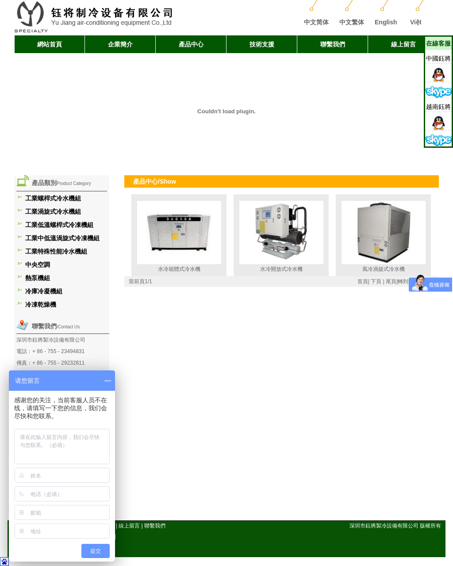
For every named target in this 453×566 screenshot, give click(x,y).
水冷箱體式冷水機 (179, 269)
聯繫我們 (332, 44)
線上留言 (403, 44)
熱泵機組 (37, 277)
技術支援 (262, 44)
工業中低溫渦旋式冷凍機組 (62, 238)
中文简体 (316, 22)
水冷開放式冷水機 (281, 269)
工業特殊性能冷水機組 (56, 251)
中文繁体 (351, 22)
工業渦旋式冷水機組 (53, 211)
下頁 (376, 281)
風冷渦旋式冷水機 (383, 269)
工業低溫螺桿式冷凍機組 (59, 224)
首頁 (362, 281)
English (386, 22)
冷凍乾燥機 (40, 304)
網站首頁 (49, 44)
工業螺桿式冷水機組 (53, 198)
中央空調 (37, 264)
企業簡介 (120, 44)
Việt (416, 22)
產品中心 (191, 44)
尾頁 (391, 281)
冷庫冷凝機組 (43, 291)
